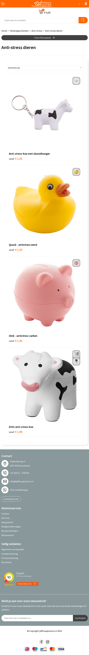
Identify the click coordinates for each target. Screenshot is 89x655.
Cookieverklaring (9, 553)
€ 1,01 (15, 158)
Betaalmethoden (9, 530)
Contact (5, 513)
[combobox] (40, 20)
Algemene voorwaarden (12, 549)
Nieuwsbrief (7, 522)
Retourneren (7, 535)
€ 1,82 (15, 340)
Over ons (5, 517)
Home (4, 30)
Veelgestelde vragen (11, 526)
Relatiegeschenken (19, 30)
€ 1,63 (15, 249)
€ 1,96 (15, 432)
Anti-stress (37, 30)
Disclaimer (6, 562)
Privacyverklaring (9, 558)
